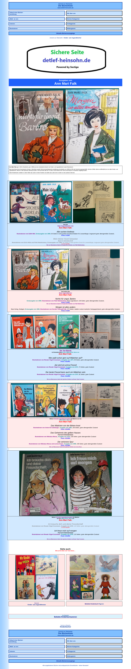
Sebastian (73, 239)
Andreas (70, 232)
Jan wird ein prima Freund (65, 365)
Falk (69, 228)
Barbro (73, 299)
